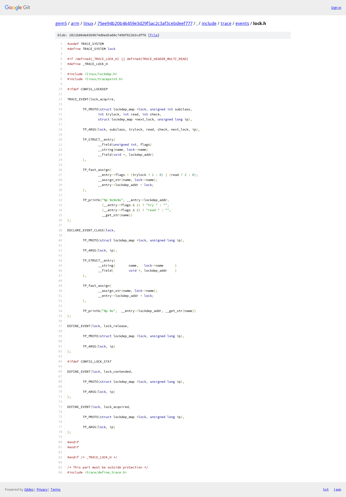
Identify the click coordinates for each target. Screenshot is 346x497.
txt (326, 489)
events (242, 23)
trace (226, 23)
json (337, 489)
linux (88, 23)
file (154, 35)
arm (75, 23)
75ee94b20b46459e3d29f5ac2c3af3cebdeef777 (144, 23)
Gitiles (29, 489)
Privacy (42, 489)
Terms (55, 489)
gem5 (61, 23)
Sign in (336, 7)
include (209, 23)
